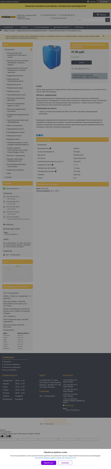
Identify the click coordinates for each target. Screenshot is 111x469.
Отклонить (65, 463)
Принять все (48, 463)
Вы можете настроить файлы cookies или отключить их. (54, 458)
